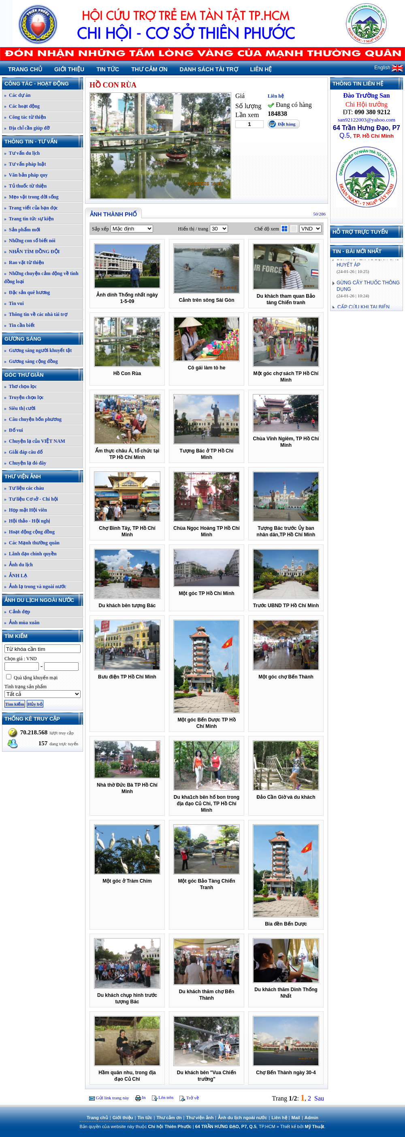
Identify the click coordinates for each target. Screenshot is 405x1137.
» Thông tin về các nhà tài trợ (35, 314)
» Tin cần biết (19, 325)
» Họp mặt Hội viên (25, 510)
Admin (311, 1117)
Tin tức (107, 69)
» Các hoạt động (22, 106)
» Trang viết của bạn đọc (31, 208)
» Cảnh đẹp (17, 611)
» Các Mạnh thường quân (32, 543)
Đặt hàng (287, 124)
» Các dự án (17, 95)
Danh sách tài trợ (209, 69)
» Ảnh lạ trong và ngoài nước (35, 586)
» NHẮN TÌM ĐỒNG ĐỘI (32, 251)
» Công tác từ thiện (25, 117)
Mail (296, 1117)
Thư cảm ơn (149, 69)
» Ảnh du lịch (18, 564)
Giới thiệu (69, 69)
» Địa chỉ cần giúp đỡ (26, 128)
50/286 (319, 213)
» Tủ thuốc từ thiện (25, 186)
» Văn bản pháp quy (26, 175)
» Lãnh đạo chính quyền (30, 554)
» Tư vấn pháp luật (25, 164)
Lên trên (163, 1097)
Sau (319, 1098)
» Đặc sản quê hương (27, 292)
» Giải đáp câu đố (23, 452)
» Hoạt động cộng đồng (29, 532)
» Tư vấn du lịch (22, 153)
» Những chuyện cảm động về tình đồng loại (41, 277)
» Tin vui (14, 303)
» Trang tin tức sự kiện (29, 219)
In (140, 1097)
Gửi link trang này (109, 1097)
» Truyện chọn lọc (24, 397)
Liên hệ (261, 69)
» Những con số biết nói (29, 240)
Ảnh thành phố (113, 214)
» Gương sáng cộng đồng (31, 361)
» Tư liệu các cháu (24, 488)
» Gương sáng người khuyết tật (38, 350)
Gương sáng (43, 339)
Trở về (189, 1097)
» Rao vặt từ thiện (24, 262)
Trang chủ (25, 69)
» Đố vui (13, 430)
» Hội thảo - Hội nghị (27, 521)
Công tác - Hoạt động (43, 84)
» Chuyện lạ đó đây (25, 463)
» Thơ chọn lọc (20, 386)
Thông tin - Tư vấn (43, 141)
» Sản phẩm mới (22, 230)
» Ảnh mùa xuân (21, 622)
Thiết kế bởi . (303, 1126)
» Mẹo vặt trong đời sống (31, 197)
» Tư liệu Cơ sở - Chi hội (31, 499)
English (388, 67)
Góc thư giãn (43, 375)
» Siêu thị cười (19, 408)
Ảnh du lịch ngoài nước (43, 600)
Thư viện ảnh (43, 476)
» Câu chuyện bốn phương (33, 419)
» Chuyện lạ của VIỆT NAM (34, 441)
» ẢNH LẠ (15, 575)
